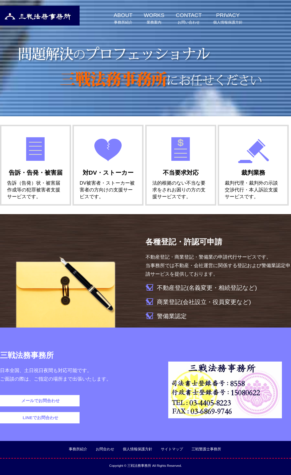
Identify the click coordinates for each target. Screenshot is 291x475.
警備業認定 (172, 316)
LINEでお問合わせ (39, 417)
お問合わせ (105, 449)
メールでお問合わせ (39, 400)
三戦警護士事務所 (206, 449)
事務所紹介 (78, 449)
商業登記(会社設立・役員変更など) (204, 302)
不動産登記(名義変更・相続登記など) (207, 287)
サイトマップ (172, 449)
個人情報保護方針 (137, 449)
